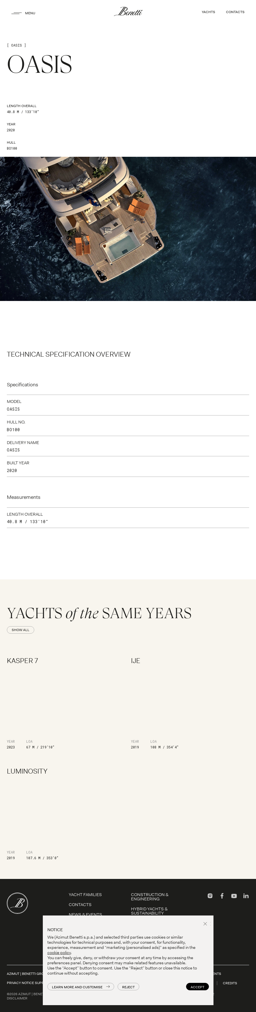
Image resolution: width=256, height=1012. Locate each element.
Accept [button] (197, 987)
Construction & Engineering (149, 897)
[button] (206, 924)
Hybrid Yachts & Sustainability (149, 911)
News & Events (85, 914)
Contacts (80, 904)
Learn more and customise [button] (77, 987)
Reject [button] (128, 987)
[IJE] (190, 702)
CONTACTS (235, 12)
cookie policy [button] (59, 952)
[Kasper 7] (66, 702)
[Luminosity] (66, 813)
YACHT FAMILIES (85, 894)
